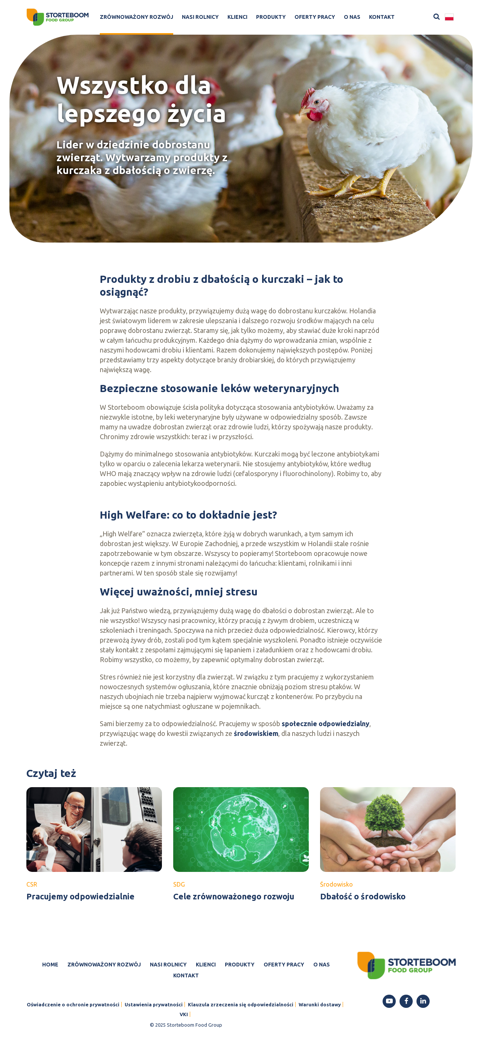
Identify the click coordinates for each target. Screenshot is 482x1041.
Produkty (271, 17)
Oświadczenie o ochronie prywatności (73, 1004)
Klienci (237, 17)
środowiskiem (256, 733)
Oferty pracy (314, 17)
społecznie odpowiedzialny (325, 723)
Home (50, 965)
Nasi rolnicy (200, 17)
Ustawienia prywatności (154, 1004)
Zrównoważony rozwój (136, 17)
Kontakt (382, 17)
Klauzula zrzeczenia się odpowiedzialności (240, 1004)
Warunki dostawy (320, 1004)
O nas (352, 17)
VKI (184, 1014)
